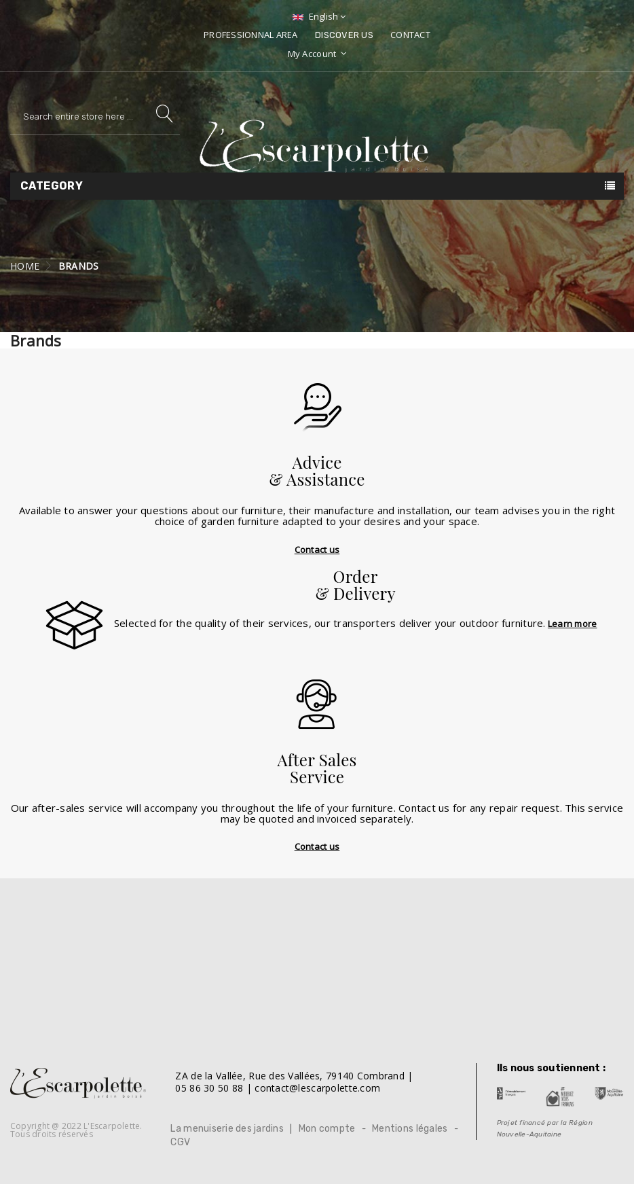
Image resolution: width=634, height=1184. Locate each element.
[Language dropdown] (317, 16)
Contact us (317, 549)
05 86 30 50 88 (209, 1087)
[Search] (95, 117)
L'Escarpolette (111, 1126)
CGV (180, 1142)
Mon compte (327, 1128)
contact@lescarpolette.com (317, 1087)
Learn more (572, 623)
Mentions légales (409, 1128)
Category (51, 185)
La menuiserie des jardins (227, 1128)
